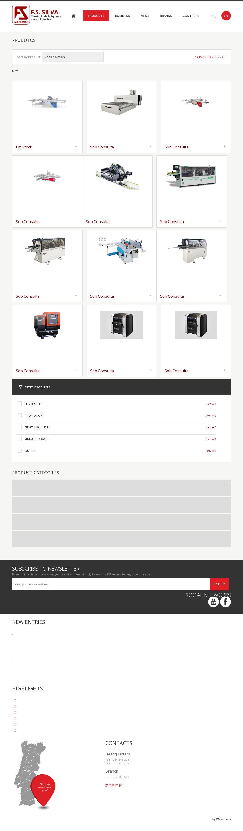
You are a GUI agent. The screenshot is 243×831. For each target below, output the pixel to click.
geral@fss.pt (113, 785)
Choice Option (73, 57)
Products (96, 16)
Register (219, 584)
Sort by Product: (29, 57)
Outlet (30, 451)
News (144, 16)
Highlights (33, 403)
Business (122, 16)
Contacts (191, 16)
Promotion (34, 415)
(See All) (211, 403)
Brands (166, 16)
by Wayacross (221, 819)
